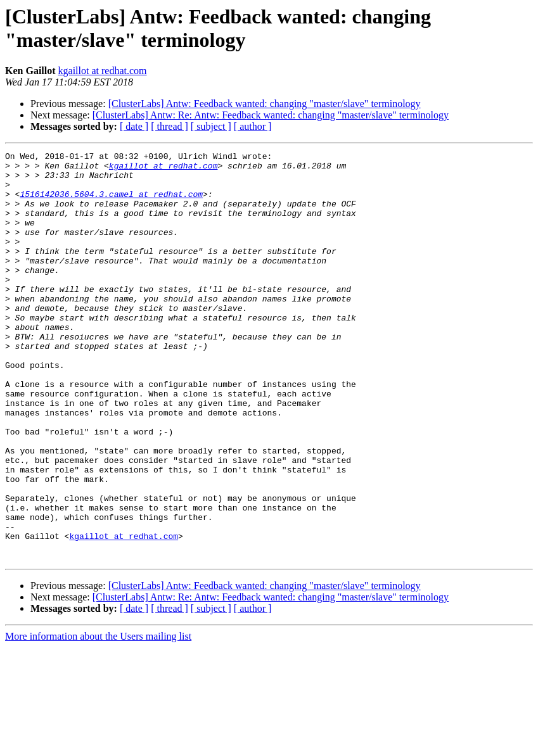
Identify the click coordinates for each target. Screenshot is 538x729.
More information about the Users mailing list (98, 718)
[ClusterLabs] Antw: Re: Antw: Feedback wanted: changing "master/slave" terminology (271, 115)
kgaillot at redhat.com (102, 70)
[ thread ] (169, 126)
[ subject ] (211, 126)
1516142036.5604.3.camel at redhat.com (111, 203)
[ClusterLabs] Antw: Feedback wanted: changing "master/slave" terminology (264, 103)
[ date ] (134, 126)
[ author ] (253, 126)
